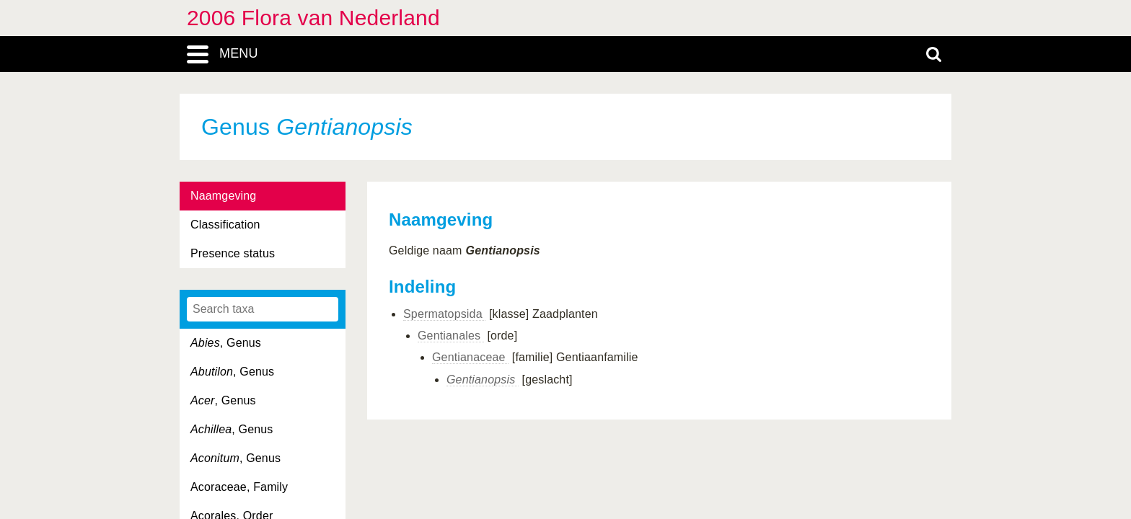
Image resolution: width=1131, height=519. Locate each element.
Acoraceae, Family (239, 487)
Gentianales (451, 335)
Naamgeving (223, 196)
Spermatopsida (444, 314)
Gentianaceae (470, 357)
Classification (225, 224)
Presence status (232, 253)
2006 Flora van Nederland (313, 18)
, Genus (225, 343)
